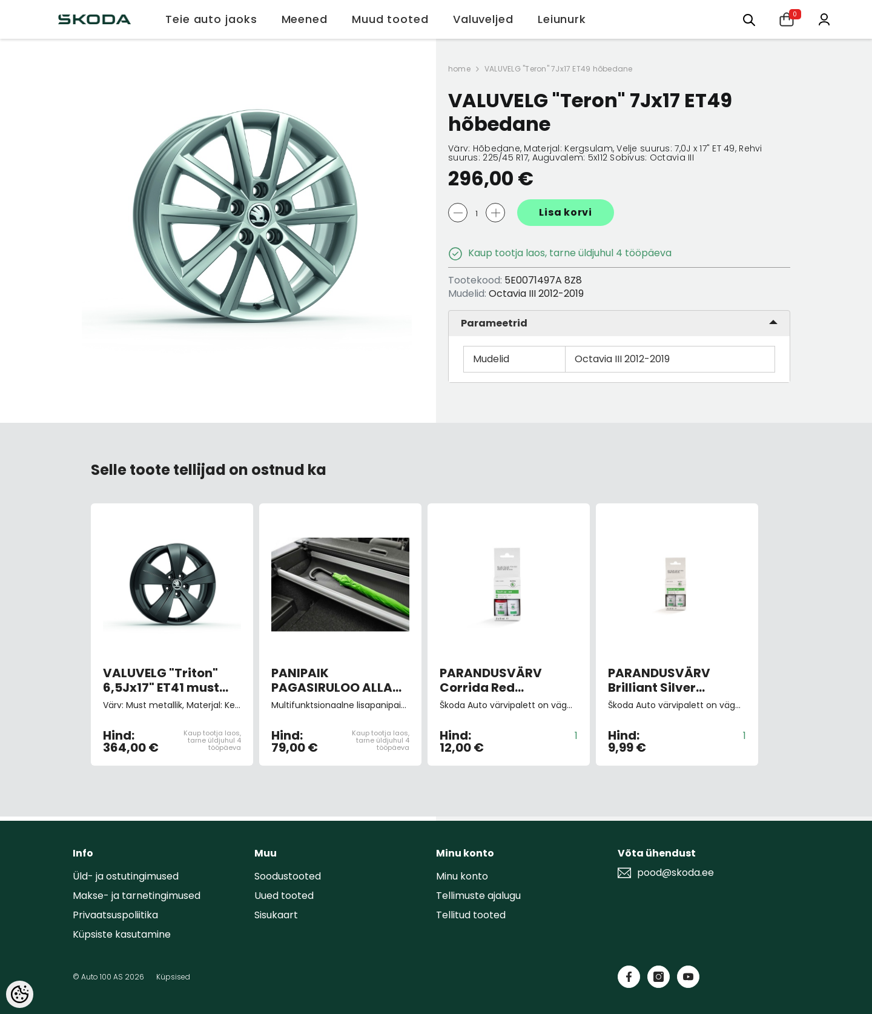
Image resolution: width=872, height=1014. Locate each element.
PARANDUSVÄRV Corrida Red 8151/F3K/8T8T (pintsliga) (491, 680)
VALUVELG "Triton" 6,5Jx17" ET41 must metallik (161, 680)
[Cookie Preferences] (19, 994)
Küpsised (173, 977)
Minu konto (462, 876)
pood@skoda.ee (675, 873)
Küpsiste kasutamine (122, 934)
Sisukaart (276, 915)
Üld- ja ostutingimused (126, 876)
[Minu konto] (824, 18)
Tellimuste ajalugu (478, 896)
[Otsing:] (749, 19)
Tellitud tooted (471, 915)
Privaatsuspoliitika (115, 915)
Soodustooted (287, 876)
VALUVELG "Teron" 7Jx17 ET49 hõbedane (558, 69)
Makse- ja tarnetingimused (136, 896)
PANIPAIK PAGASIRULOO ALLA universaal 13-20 (331, 680)
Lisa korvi (565, 212)
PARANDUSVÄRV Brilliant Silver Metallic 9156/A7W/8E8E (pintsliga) (659, 680)
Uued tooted (284, 896)
